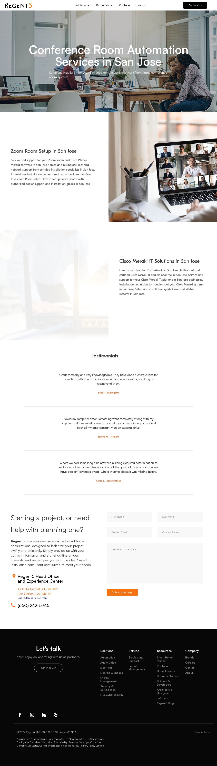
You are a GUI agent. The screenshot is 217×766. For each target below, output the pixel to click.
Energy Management (108, 679)
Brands (141, 5)
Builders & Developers (164, 682)
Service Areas (202, 732)
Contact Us (195, 5)
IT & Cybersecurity (111, 694)
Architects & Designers (164, 691)
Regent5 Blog (165, 703)
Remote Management (137, 667)
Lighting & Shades (111, 672)
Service (134, 651)
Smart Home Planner (165, 659)
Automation (107, 657)
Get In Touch (48, 667)
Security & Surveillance (108, 688)
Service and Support (136, 659)
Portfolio (124, 5)
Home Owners (166, 671)
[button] (82, 4)
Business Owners (167, 676)
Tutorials (162, 698)
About (189, 672)
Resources (164, 651)
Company (192, 651)
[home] (18, 5)
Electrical (106, 667)
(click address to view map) (32, 597)
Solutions (106, 651)
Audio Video (108, 662)
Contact (190, 667)
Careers (190, 662)
